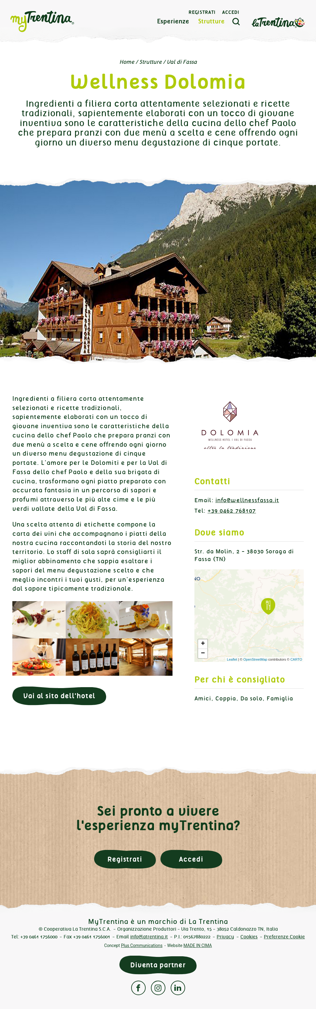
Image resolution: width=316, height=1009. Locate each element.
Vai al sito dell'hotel (59, 696)
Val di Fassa (182, 62)
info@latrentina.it (149, 937)
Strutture (211, 21)
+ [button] (203, 644)
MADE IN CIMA (197, 945)
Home (126, 62)
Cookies (249, 937)
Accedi (230, 12)
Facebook (138, 988)
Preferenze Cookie (284, 937)
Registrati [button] (124, 859)
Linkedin (178, 988)
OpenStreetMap (255, 659)
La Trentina (278, 22)
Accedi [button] (191, 859)
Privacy (225, 937)
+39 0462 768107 (232, 510)
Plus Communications (142, 945)
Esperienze (173, 21)
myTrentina (53, 21)
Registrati (202, 12)
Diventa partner (158, 965)
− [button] (203, 653)
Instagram (158, 988)
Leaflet (232, 659)
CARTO (296, 659)
